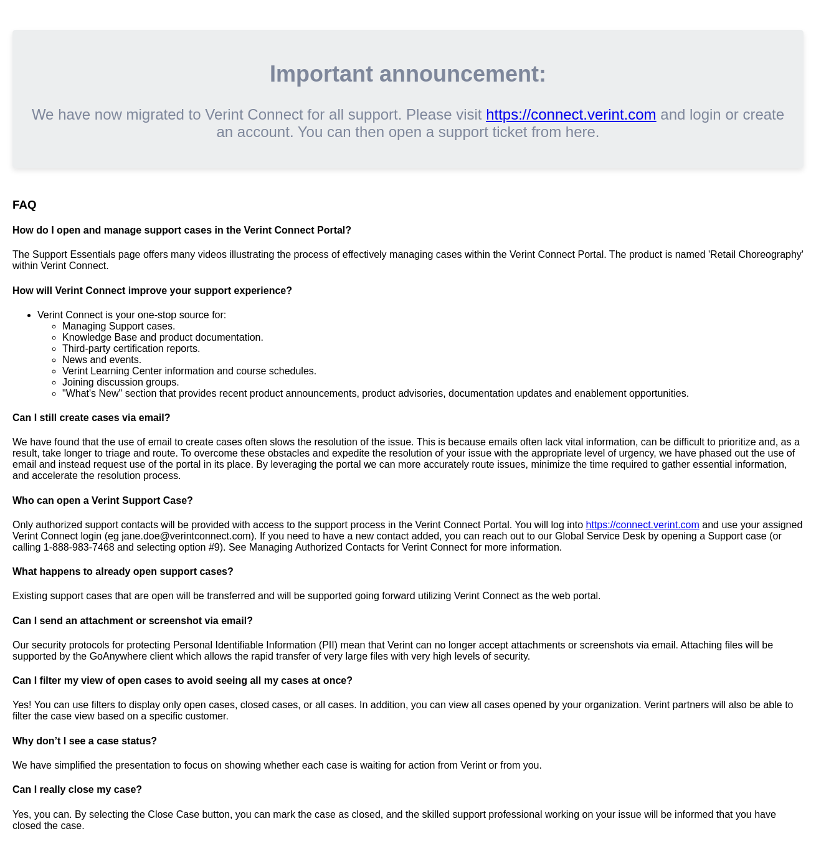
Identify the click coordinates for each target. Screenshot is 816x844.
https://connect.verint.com (571, 114)
